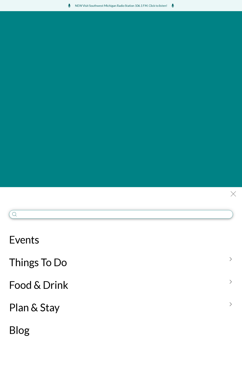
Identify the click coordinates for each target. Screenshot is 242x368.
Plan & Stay (146, 28)
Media (141, 283)
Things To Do (90, 28)
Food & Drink (119, 28)
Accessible (144, 290)
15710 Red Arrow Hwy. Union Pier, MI (81, 66)
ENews (214, 15)
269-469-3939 (110, 65)
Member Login (172, 276)
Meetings (194, 15)
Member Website (45, 66)
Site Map (168, 283)
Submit (90, 240)
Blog (166, 28)
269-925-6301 (18, 328)
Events (67, 28)
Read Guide (151, 234)
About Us (143, 276)
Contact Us (196, 276)
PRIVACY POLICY (155, 354)
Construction (198, 283)
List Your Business (28, 240)
